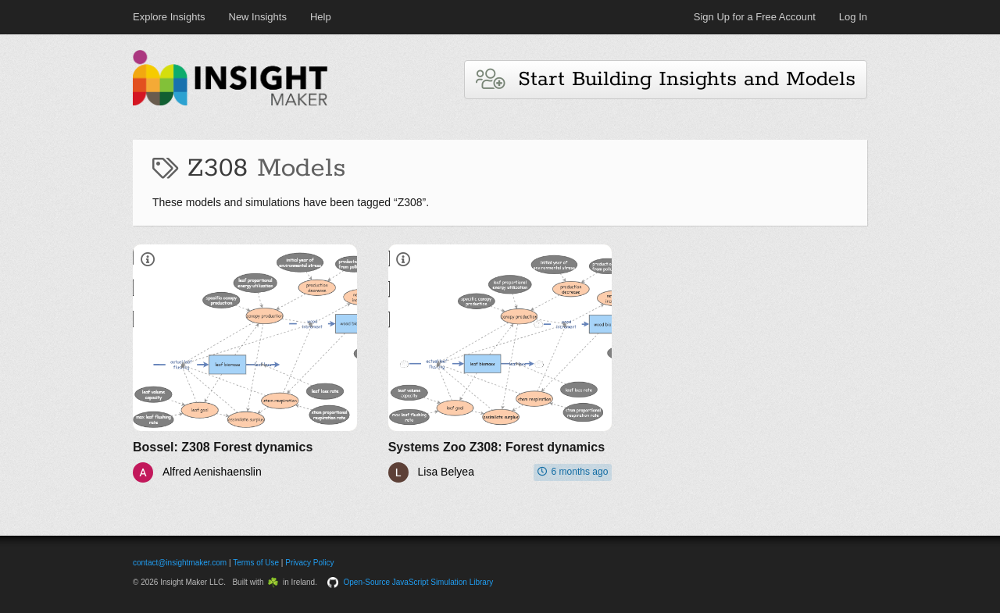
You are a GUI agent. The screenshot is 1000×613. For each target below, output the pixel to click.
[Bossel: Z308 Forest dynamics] (245, 363)
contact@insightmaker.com (180, 562)
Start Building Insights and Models (665, 79)
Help (320, 17)
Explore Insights (169, 17)
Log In (853, 17)
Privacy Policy (309, 562)
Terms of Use (256, 562)
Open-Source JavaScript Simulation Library (419, 582)
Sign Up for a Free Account (755, 17)
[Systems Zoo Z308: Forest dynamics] (500, 363)
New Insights (258, 17)
